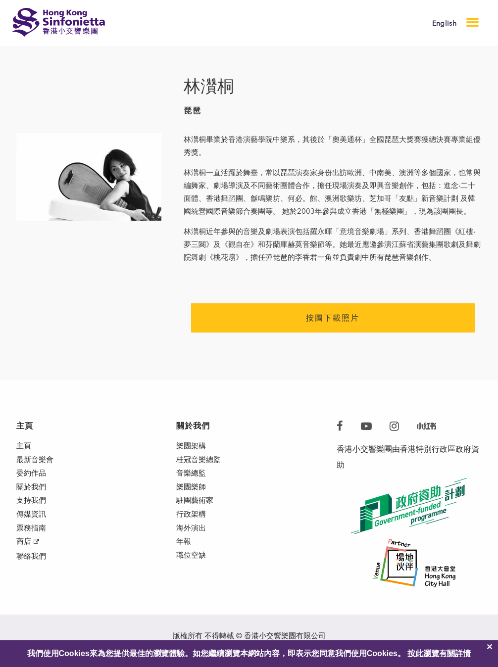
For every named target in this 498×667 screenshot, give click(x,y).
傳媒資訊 (32, 525)
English (444, 23)
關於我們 (32, 494)
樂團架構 (192, 446)
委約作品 (32, 478)
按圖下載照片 (332, 318)
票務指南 (32, 541)
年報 (184, 557)
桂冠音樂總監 (200, 462)
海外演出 (192, 541)
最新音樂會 (36, 462)
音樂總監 (192, 478)
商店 (24, 557)
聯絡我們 (32, 574)
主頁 (24, 446)
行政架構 (192, 525)
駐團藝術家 (196, 510)
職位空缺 (192, 573)
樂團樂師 (192, 494)
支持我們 (32, 510)
